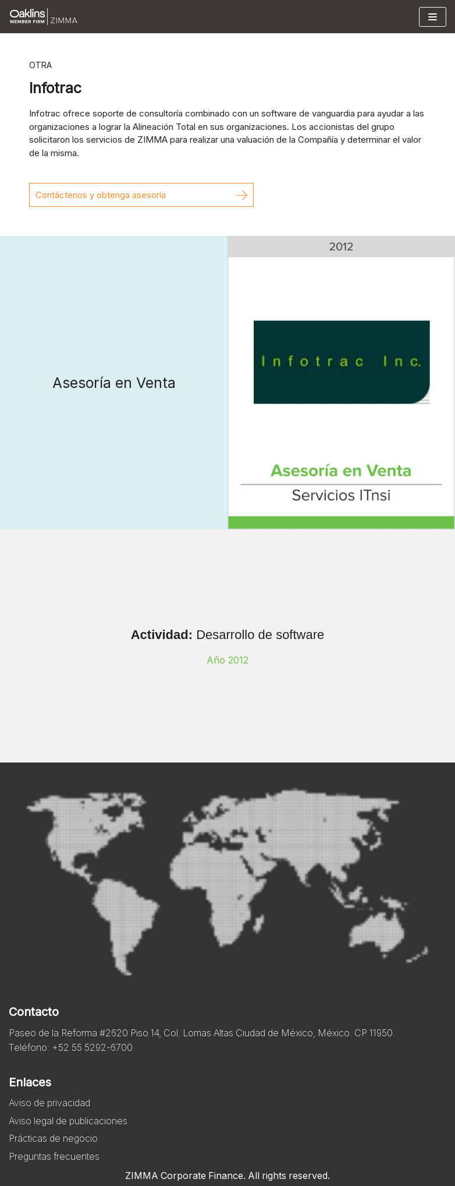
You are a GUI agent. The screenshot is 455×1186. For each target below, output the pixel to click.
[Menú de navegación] (432, 17)
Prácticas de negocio (54, 1139)
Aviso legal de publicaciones (69, 1121)
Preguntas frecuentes (54, 1156)
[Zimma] (44, 16)
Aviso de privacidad (50, 1103)
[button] (141, 195)
